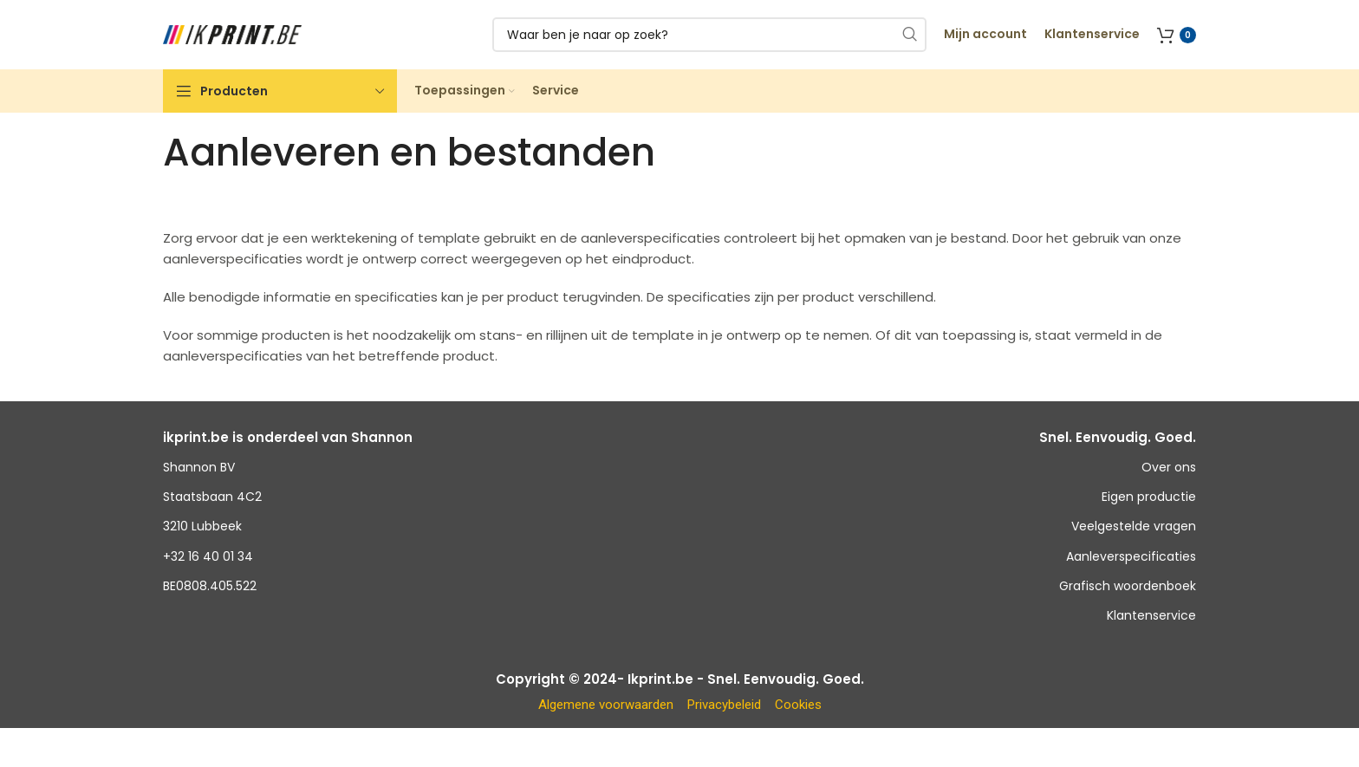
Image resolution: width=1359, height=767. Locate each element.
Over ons (1168, 467)
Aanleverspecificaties (1131, 556)
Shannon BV (199, 467)
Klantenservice (1151, 615)
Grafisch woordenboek (1127, 586)
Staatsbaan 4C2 (212, 496)
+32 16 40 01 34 (208, 556)
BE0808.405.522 (210, 586)
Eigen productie (1149, 496)
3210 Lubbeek (202, 526)
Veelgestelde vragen (1133, 526)
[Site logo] (232, 33)
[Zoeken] (709, 34)
